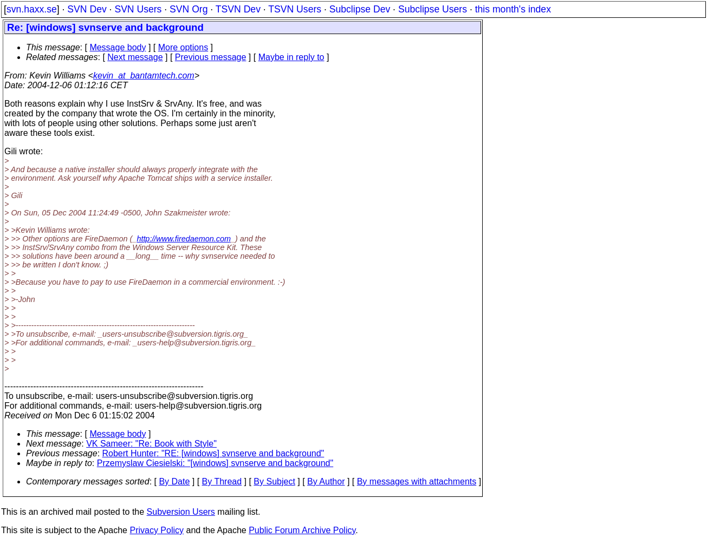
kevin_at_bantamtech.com (143, 75)
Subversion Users (181, 511)
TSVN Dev (238, 9)
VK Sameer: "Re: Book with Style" (151, 443)
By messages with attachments (417, 481)
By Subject (274, 481)
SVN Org (188, 9)
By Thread (222, 481)
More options (183, 47)
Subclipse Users (432, 9)
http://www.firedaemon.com (184, 238)
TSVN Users (294, 9)
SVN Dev (86, 9)
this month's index (513, 9)
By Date (174, 481)
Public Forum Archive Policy (302, 530)
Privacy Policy (156, 530)
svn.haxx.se (32, 9)
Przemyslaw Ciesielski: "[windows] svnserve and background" (215, 463)
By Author (326, 481)
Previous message (211, 57)
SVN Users (137, 9)
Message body (117, 47)
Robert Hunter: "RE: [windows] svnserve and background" (213, 453)
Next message (135, 57)
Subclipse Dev (359, 9)
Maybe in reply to (291, 57)
